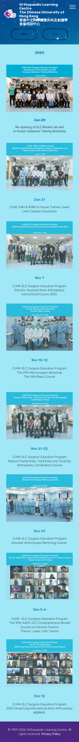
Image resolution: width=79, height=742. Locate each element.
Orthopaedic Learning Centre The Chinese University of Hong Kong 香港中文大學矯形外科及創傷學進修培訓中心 (43, 14)
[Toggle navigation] (72, 7)
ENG (24, 34)
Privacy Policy (51, 734)
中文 (55, 34)
